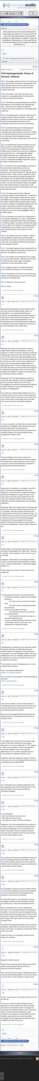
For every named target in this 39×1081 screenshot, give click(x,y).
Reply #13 (4, 850)
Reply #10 (4, 733)
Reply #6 (3, 541)
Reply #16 (4, 989)
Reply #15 (4, 952)
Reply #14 (4, 881)
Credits (15, 1058)
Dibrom (35, 67)
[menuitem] (4, 54)
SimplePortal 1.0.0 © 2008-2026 (25, 1058)
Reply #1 (3, 301)
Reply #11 (4, 777)
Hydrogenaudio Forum (9, 21)
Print (4, 53)
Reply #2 (3, 341)
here (23, 44)
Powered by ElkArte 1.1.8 (6, 1058)
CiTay (36, 296)
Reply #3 (3, 416)
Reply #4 (3, 450)
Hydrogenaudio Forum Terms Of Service (15, 24)
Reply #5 (3, 481)
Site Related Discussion (17, 21)
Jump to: (3, 1045)
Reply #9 (3, 696)
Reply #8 (3, 639)
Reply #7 (3, 587)
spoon (36, 947)
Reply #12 (4, 806)
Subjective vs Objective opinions (11, 672)
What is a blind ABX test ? (9, 681)
